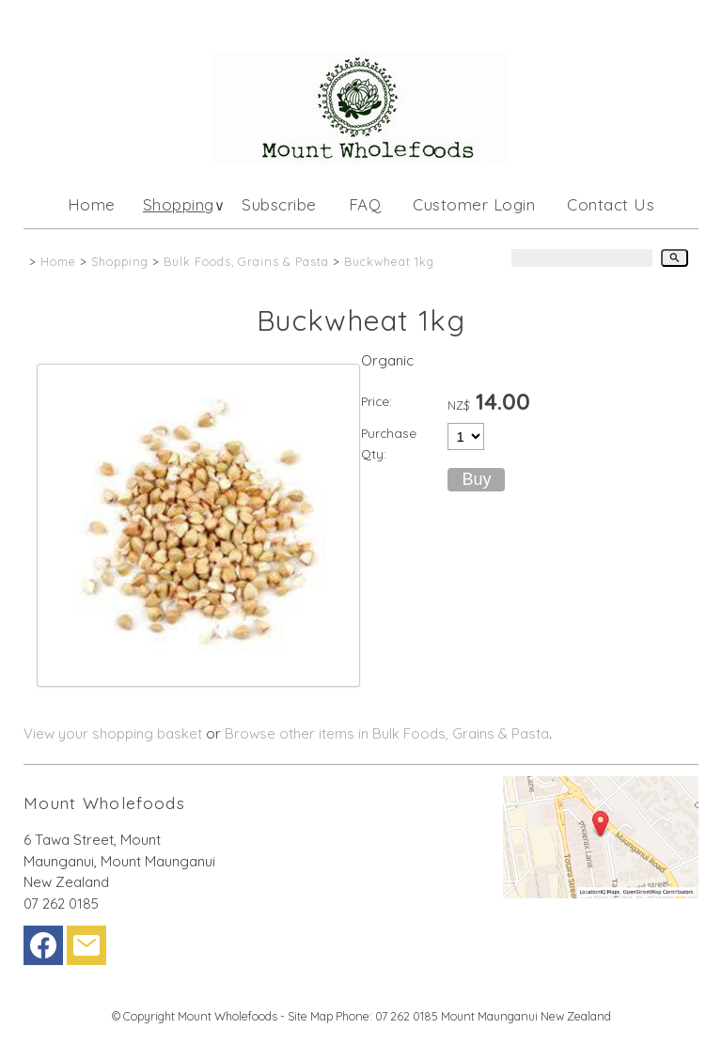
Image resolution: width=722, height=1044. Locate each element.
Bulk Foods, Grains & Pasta (246, 261)
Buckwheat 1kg (389, 261)
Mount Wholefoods (227, 1015)
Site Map (310, 1015)
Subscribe (279, 204)
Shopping (178, 204)
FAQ (365, 204)
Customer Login (474, 204)
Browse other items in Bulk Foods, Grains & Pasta (387, 733)
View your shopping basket (113, 733)
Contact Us (610, 204)
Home (92, 204)
